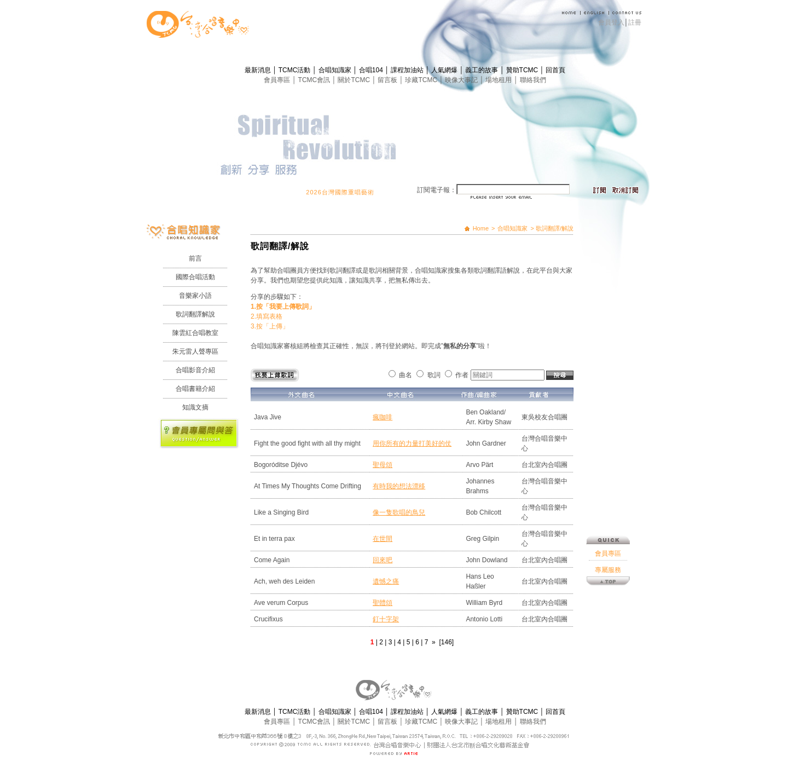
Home (481, 228)
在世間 (382, 539)
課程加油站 (408, 70)
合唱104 (372, 70)
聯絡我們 (533, 80)
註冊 (634, 22)
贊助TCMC (523, 70)
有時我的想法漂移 (399, 486)
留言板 (388, 80)
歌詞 (434, 375)
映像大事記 (462, 80)
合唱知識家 (335, 70)
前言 (195, 258)
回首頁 (555, 70)
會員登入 (611, 22)
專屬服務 (608, 413)
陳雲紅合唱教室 (195, 333)
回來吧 (382, 560)
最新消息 (259, 70)
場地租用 (499, 80)
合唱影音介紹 (195, 370)
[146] (446, 642)
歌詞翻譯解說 (195, 314)
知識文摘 (195, 407)
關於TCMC (355, 80)
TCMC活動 (295, 70)
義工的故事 (482, 70)
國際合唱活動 (195, 277)
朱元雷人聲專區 (195, 351)
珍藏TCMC (422, 80)
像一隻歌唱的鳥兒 (399, 512)
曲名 (405, 375)
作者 (461, 375)
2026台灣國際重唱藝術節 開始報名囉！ (373, 192)
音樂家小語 (195, 295)
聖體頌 (382, 603)
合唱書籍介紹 (195, 389)
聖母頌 (382, 465)
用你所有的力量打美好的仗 (412, 443)
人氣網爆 (445, 70)
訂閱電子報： (436, 190)
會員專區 (278, 80)
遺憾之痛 (386, 581)
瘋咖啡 (382, 417)
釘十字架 (386, 619)
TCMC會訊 (315, 80)
